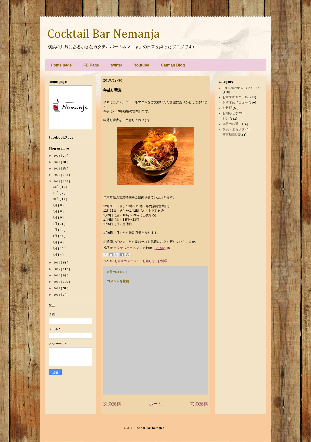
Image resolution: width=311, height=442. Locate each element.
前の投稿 (199, 403)
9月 (55, 205)
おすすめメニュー (127, 261)
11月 (56, 193)
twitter (116, 65)
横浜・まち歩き (234, 129)
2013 (57, 294)
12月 (56, 186)
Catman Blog (173, 65)
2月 (55, 248)
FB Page (91, 65)
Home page (61, 65)
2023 (57, 155)
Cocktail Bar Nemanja (103, 34)
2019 (57, 181)
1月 (55, 254)
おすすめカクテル (235, 97)
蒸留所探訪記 (232, 134)
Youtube (141, 65)
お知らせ (149, 261)
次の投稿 (112, 403)
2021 (57, 168)
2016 (57, 275)
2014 (57, 288)
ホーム (155, 403)
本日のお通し (232, 124)
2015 (57, 281)
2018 (57, 262)
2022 (57, 162)
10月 (56, 199)
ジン (226, 118)
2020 (57, 175)
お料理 (162, 261)
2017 (57, 269)
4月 (55, 236)
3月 (55, 242)
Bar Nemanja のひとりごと (241, 88)
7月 (55, 217)
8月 (55, 211)
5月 (55, 230)
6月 (55, 224)
